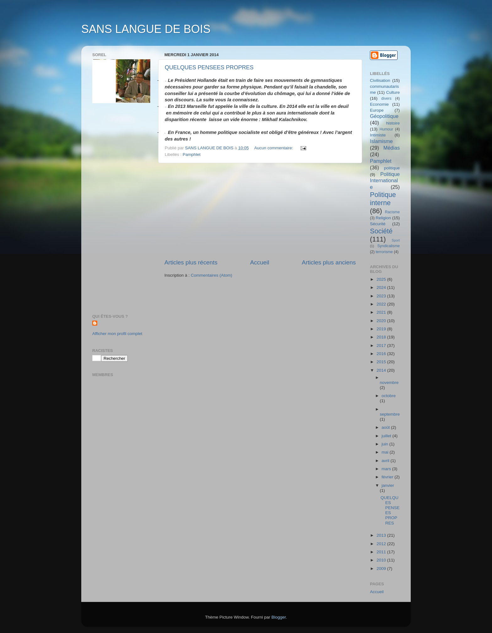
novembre (389, 382)
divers (386, 98)
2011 (382, 552)
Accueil (259, 262)
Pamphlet (192, 154)
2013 (382, 535)
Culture (393, 92)
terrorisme (384, 252)
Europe (377, 110)
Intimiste (378, 135)
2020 (382, 320)
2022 (382, 304)
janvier (388, 485)
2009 (382, 568)
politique (392, 168)
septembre (390, 414)
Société (381, 231)
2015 (382, 361)
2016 (382, 353)
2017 (382, 345)
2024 (382, 287)
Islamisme (381, 141)
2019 (382, 329)
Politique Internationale (385, 180)
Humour (386, 129)
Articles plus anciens (329, 262)
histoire (393, 123)
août (386, 427)
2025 (382, 279)
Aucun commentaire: (274, 148)
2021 (382, 312)
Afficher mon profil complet (117, 333)
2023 (382, 296)
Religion (383, 217)
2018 (382, 337)
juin (385, 444)
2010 (382, 560)
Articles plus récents (190, 262)
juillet (387, 436)
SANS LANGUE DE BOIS (146, 29)
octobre (389, 395)
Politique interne (383, 199)
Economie (379, 104)
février (388, 477)
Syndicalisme (388, 246)
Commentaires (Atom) (211, 275)
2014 (382, 370)
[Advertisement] (260, 211)
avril (386, 460)
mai (386, 452)
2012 (382, 543)
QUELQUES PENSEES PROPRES (209, 67)
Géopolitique (384, 116)
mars (387, 468)
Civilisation (380, 80)
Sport (396, 240)
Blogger (278, 617)
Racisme (392, 212)
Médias (391, 148)
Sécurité (378, 223)
